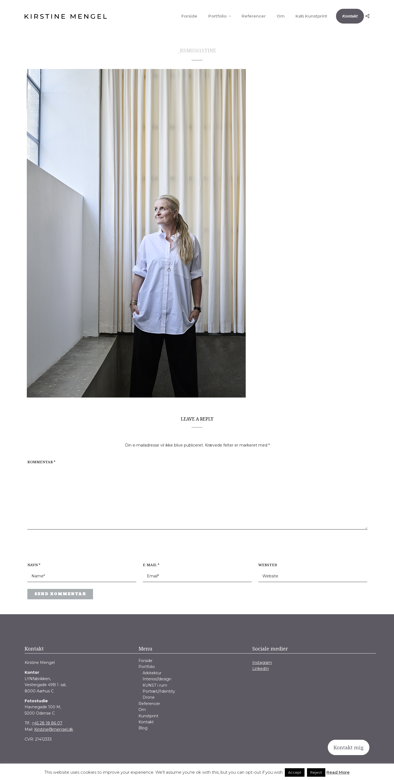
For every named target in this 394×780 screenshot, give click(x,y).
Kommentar (41, 461)
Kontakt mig (349, 747)
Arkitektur (152, 672)
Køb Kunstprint (311, 16)
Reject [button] (316, 772)
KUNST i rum (155, 685)
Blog (142, 728)
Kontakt (350, 16)
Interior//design (157, 679)
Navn (33, 564)
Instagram (262, 662)
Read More (338, 772)
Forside (189, 16)
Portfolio (217, 16)
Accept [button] (294, 772)
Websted (267, 564)
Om (281, 16)
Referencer (254, 16)
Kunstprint (148, 715)
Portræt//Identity (159, 691)
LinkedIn (260, 668)
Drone (149, 697)
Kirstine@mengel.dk (53, 729)
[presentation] (62, 548)
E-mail (151, 564)
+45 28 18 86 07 (47, 723)
